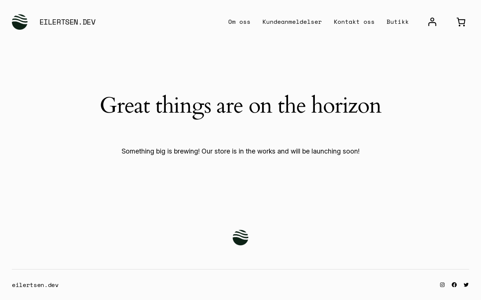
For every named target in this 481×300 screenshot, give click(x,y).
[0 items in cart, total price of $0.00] (460, 22)
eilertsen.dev (67, 21)
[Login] (432, 22)
